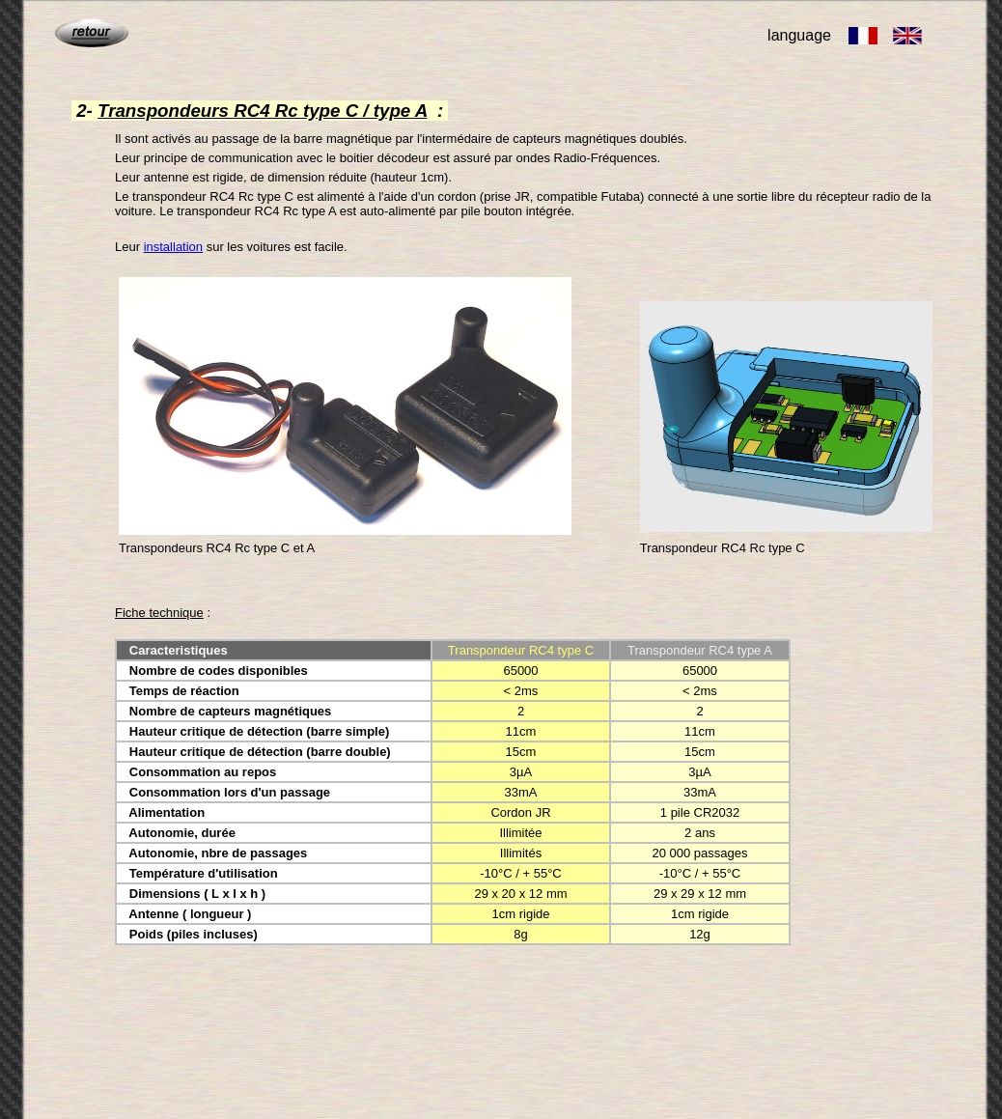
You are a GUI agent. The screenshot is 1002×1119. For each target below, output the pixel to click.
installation (173, 246)
